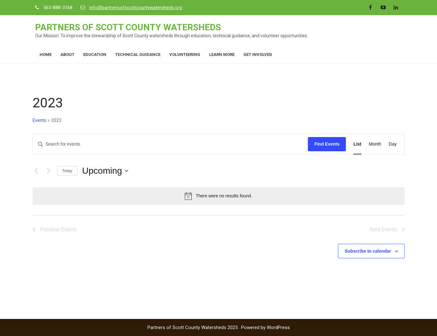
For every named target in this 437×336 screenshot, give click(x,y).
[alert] (219, 196)
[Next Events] (49, 171)
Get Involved (257, 54)
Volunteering (184, 54)
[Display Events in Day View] (393, 144)
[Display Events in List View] (357, 144)
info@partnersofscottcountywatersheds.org (136, 7)
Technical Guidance (137, 54)
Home (46, 54)
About (67, 54)
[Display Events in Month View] (375, 144)
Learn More (221, 54)
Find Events (326, 144)
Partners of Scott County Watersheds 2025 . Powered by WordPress (218, 327)
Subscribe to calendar (368, 251)
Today (67, 171)
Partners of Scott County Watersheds (128, 27)
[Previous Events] (36, 171)
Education (94, 54)
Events (39, 120)
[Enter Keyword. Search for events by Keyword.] (170, 144)
